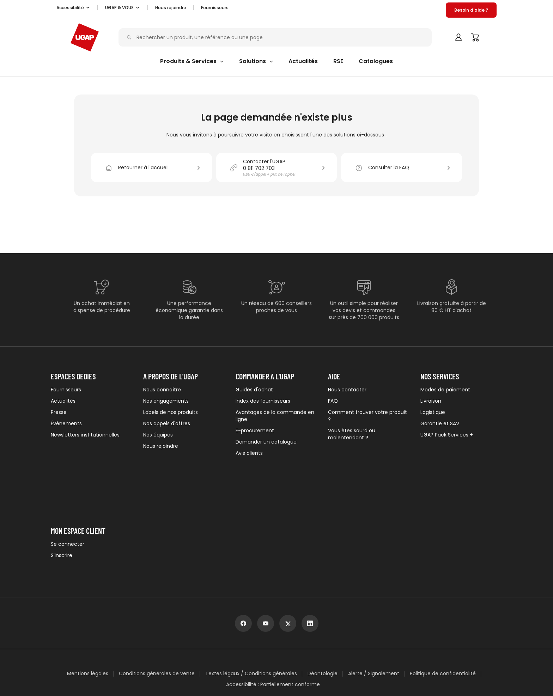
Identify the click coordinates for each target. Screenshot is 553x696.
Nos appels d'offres (166, 423)
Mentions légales (87, 601)
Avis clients (249, 453)
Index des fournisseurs (263, 400)
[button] (73, 8)
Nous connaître (162, 389)
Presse (59, 412)
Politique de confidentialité (443, 601)
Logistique (432, 412)
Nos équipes (158, 434)
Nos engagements (166, 400)
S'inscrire (61, 496)
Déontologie (323, 601)
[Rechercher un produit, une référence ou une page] (277, 37)
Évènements (66, 423)
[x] (287, 550)
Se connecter (67, 484)
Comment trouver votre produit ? (367, 416)
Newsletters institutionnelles (85, 434)
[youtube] (265, 550)
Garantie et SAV (439, 423)
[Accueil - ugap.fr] (85, 37)
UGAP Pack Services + (446, 434)
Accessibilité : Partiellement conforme (273, 612)
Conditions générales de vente (157, 601)
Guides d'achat (254, 389)
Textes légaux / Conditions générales (251, 601)
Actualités (63, 400)
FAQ (333, 400)
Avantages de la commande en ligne (275, 416)
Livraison (430, 400)
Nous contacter (347, 389)
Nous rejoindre (160, 446)
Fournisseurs (215, 8)
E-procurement (255, 430)
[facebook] (243, 550)
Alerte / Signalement (373, 601)
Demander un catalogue (266, 441)
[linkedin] (310, 550)
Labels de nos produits (170, 412)
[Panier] (475, 37)
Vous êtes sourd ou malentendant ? (351, 434)
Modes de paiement (445, 389)
